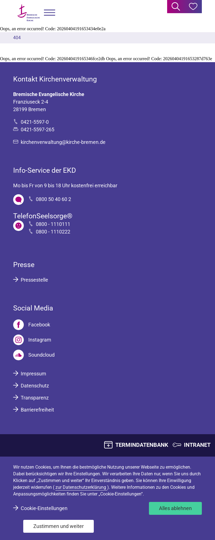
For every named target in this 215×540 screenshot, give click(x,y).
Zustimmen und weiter (58, 526)
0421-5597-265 (37, 129)
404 (17, 37)
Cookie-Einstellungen (44, 508)
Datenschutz (35, 386)
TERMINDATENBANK (141, 444)
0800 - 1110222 (53, 232)
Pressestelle (34, 280)
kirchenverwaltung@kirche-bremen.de (63, 142)
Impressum (33, 374)
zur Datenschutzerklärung (81, 487)
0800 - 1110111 (53, 224)
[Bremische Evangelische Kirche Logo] (28, 12)
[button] (49, 12)
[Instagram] (32, 340)
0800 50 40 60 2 (53, 199)
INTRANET (197, 444)
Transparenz (35, 398)
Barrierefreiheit (37, 410)
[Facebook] (31, 324)
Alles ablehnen (175, 508)
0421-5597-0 (35, 122)
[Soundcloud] (34, 355)
